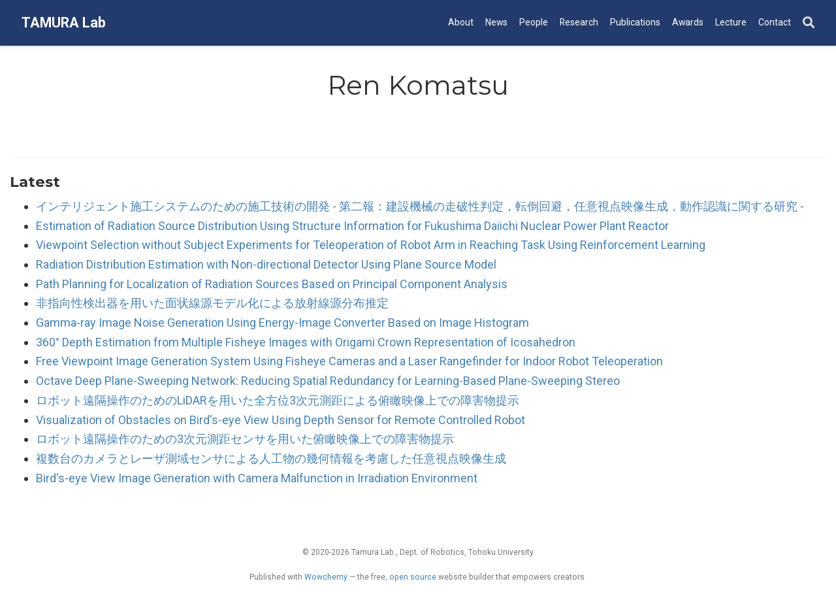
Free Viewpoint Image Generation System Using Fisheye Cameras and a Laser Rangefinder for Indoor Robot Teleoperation (349, 361)
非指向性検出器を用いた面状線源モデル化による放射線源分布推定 (212, 303)
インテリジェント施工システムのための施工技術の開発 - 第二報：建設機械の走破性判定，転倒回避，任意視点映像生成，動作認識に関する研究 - (420, 206)
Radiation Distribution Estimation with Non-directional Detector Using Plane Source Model (266, 264)
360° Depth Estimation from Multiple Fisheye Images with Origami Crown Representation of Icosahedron (305, 342)
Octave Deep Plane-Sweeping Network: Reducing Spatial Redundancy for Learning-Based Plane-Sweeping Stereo (328, 381)
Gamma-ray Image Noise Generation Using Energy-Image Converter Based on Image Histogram (282, 322)
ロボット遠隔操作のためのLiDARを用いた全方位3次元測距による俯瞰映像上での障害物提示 (277, 400)
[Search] (808, 23)
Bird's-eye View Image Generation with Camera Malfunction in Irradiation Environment (256, 478)
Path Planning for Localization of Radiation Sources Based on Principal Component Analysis (271, 284)
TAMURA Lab (64, 22)
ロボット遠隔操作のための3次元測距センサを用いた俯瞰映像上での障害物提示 (245, 439)
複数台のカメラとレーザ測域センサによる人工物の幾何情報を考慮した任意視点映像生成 (271, 458)
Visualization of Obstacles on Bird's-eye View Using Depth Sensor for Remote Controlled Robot (280, 420)
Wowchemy (325, 577)
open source (412, 577)
